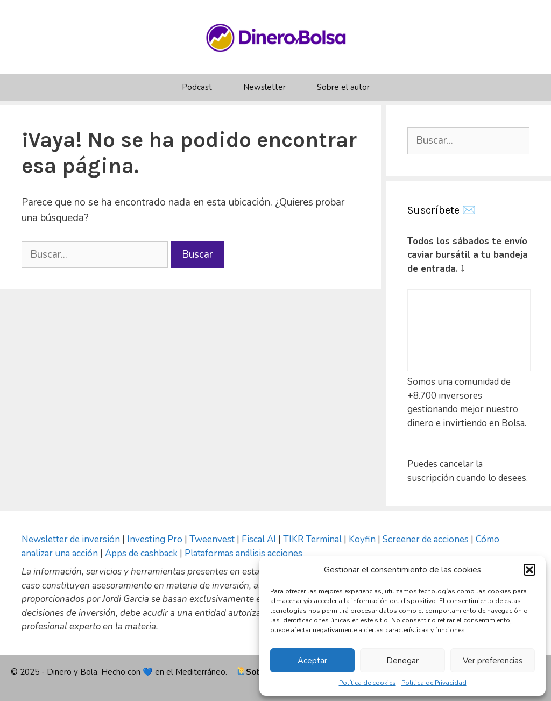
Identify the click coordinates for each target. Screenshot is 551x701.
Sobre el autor (343, 87)
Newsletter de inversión (71, 539)
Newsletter (264, 87)
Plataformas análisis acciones (243, 553)
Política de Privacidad (434, 682)
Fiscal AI (260, 539)
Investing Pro (154, 539)
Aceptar (312, 660)
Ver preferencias (492, 660)
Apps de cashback (141, 553)
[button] (529, 569)
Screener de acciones (426, 539)
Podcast (197, 87)
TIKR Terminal (312, 539)
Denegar (402, 660)
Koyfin (362, 539)
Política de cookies (367, 682)
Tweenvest (213, 539)
